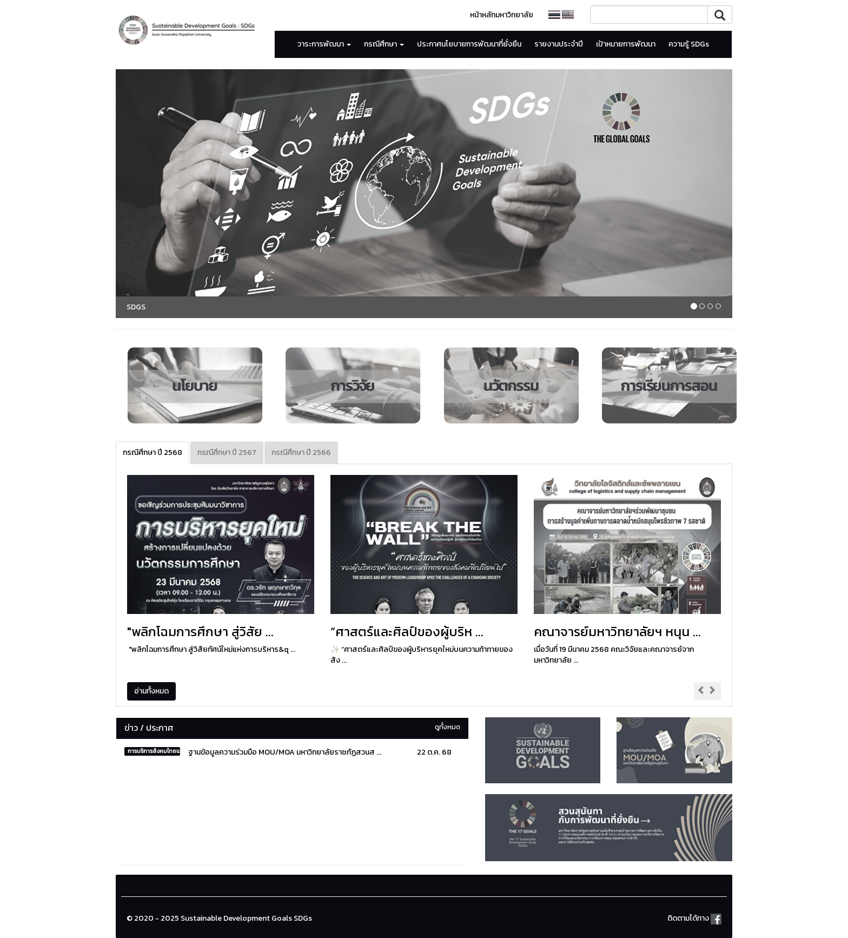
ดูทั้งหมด (447, 727)
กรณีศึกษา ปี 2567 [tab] (226, 452)
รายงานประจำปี (558, 44)
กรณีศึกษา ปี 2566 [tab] (301, 452)
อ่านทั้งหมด (151, 691)
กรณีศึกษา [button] (384, 44)
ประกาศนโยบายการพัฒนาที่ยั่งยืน (469, 44)
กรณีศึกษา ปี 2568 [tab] (152, 452)
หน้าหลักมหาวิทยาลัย (501, 15)
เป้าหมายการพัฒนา (625, 44)
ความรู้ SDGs (688, 44)
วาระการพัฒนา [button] (324, 44)
